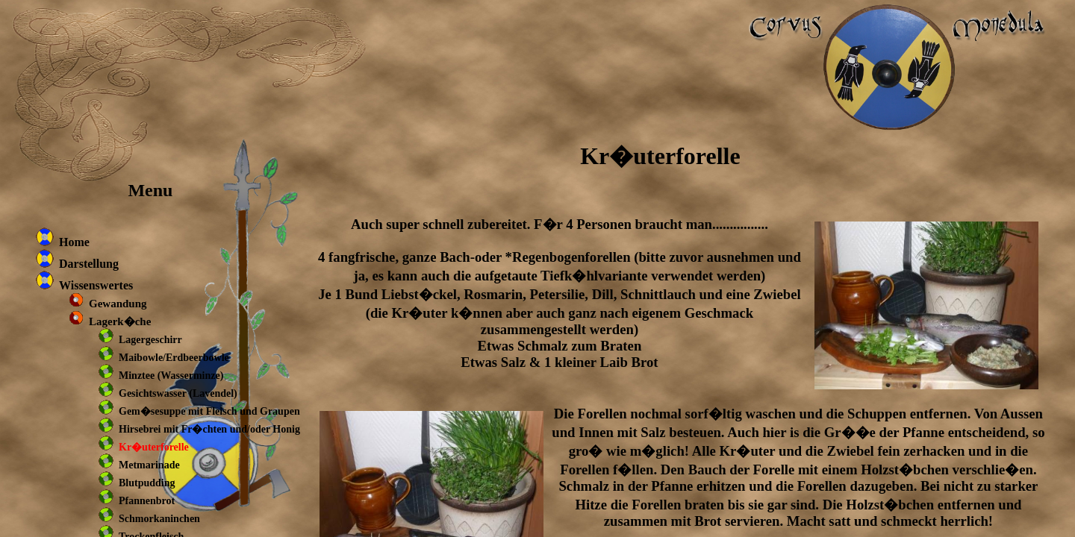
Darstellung (89, 263)
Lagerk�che (120, 321)
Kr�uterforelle (154, 447)
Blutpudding (147, 483)
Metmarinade (149, 465)
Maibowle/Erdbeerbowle (174, 357)
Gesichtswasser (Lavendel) (178, 393)
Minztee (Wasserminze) (171, 375)
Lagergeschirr (150, 339)
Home (74, 242)
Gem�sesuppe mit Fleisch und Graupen (209, 411)
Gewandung (118, 304)
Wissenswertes (96, 285)
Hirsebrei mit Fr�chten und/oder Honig (209, 429)
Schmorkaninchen (159, 518)
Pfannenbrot (147, 500)
